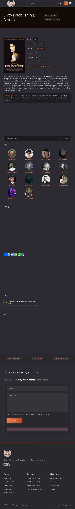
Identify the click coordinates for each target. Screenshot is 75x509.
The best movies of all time (35, 489)
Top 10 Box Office (9, 482)
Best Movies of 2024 (33, 485)
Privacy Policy (67, 505)
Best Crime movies (14, 358)
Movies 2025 (8, 489)
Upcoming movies (56, 478)
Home (47, 16)
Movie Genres (8, 478)
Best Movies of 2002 (61, 358)
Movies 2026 (8, 485)
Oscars (52, 489)
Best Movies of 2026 (33, 478)
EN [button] (59, 3)
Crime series (37, 358)
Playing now (54, 482)
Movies (53, 16)
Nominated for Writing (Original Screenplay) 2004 (21, 302)
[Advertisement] (37, 119)
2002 (35, 39)
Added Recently (55, 485)
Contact (56, 505)
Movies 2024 (8, 493)
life (41, 76)
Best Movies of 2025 (33, 482)
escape (66, 81)
